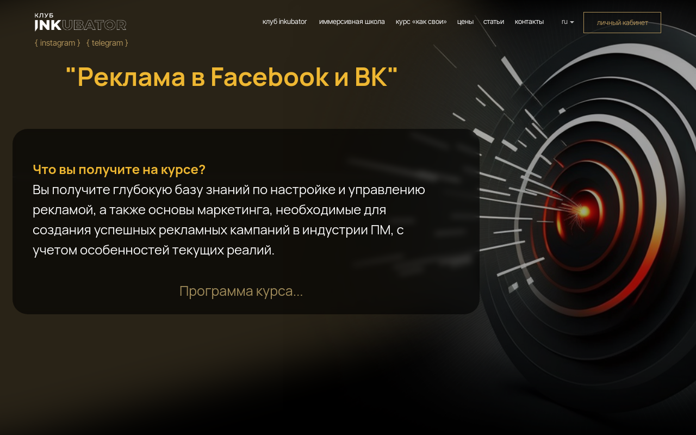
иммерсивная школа (352, 21)
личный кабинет (622, 22)
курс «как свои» (421, 21)
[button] (241, 290)
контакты (529, 21)
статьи (493, 21)
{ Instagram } (57, 43)
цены (465, 21)
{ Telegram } (107, 43)
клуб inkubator (285, 21)
